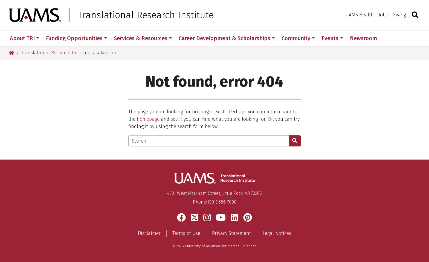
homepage (148, 119)
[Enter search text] (208, 140)
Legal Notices (277, 233)
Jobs (383, 15)
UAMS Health (360, 15)
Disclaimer (149, 233)
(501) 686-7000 (222, 202)
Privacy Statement (231, 233)
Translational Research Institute (146, 15)
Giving (399, 15)
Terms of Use (186, 233)
